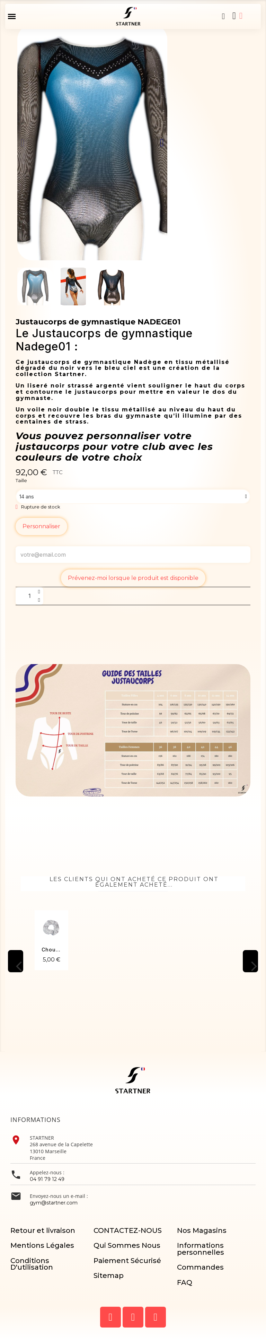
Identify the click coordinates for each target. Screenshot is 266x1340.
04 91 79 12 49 (47, 1179)
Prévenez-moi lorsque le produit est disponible (133, 578)
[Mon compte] (241, 15)
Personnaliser (41, 526)
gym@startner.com (54, 1203)
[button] (223, 16)
